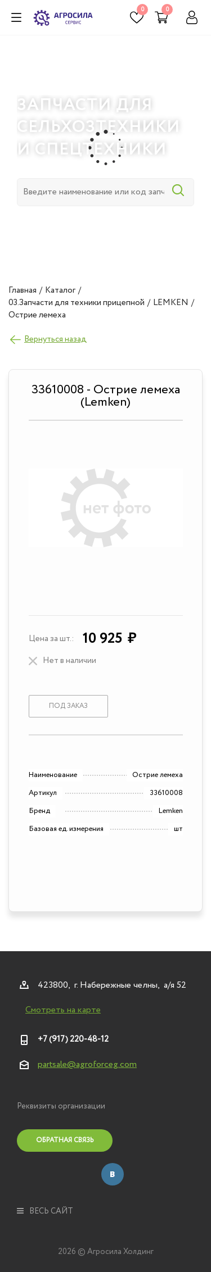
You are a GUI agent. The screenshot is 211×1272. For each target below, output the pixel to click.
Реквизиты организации (61, 1106)
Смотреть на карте (63, 1010)
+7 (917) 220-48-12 (73, 1039)
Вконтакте (112, 1174)
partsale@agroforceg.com (87, 1064)
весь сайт (45, 1211)
